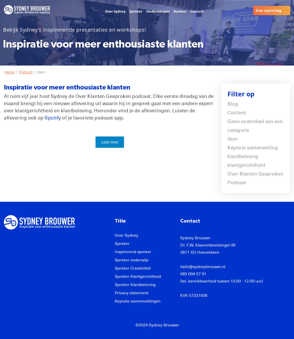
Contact (197, 11)
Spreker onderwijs (131, 260)
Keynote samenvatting (252, 147)
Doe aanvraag (268, 10)
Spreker (136, 11)
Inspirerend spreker (133, 252)
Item (232, 139)
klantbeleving (243, 156)
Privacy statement (131, 293)
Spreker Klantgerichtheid (138, 276)
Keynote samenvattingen (137, 301)
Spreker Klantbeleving (135, 284)
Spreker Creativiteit (133, 268)
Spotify (53, 118)
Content (236, 112)
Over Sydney (115, 11)
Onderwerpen (158, 11)
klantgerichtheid (246, 165)
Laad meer (109, 142)
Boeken (180, 11)
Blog (232, 104)
